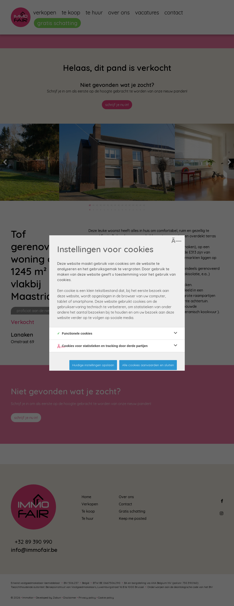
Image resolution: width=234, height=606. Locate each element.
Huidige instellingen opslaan (93, 365)
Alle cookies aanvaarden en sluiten (148, 365)
